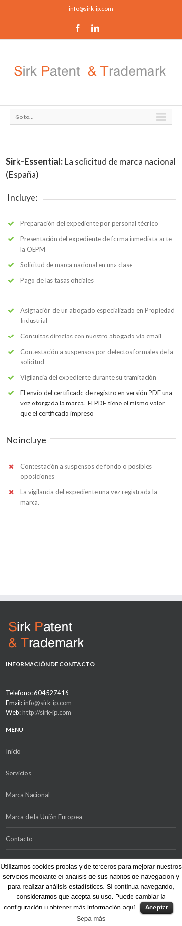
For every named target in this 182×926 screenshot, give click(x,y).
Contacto (19, 838)
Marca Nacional (28, 795)
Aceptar (156, 907)
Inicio (13, 751)
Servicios (18, 773)
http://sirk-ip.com (46, 712)
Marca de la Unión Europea (44, 817)
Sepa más (90, 918)
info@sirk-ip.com (91, 8)
